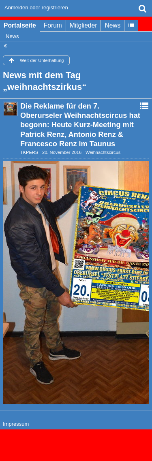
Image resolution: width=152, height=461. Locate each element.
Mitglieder (83, 25)
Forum (53, 25)
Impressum (16, 424)
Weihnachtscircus (103, 152)
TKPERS (29, 152)
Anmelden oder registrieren (36, 7)
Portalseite (20, 25)
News (112, 25)
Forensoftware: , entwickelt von (76, 441)
